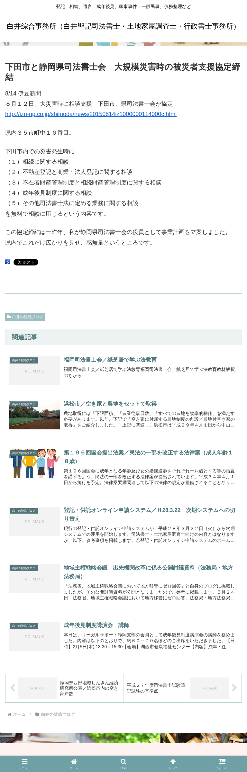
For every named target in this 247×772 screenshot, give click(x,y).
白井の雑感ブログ (25, 317)
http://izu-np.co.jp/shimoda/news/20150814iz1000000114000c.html (91, 114)
